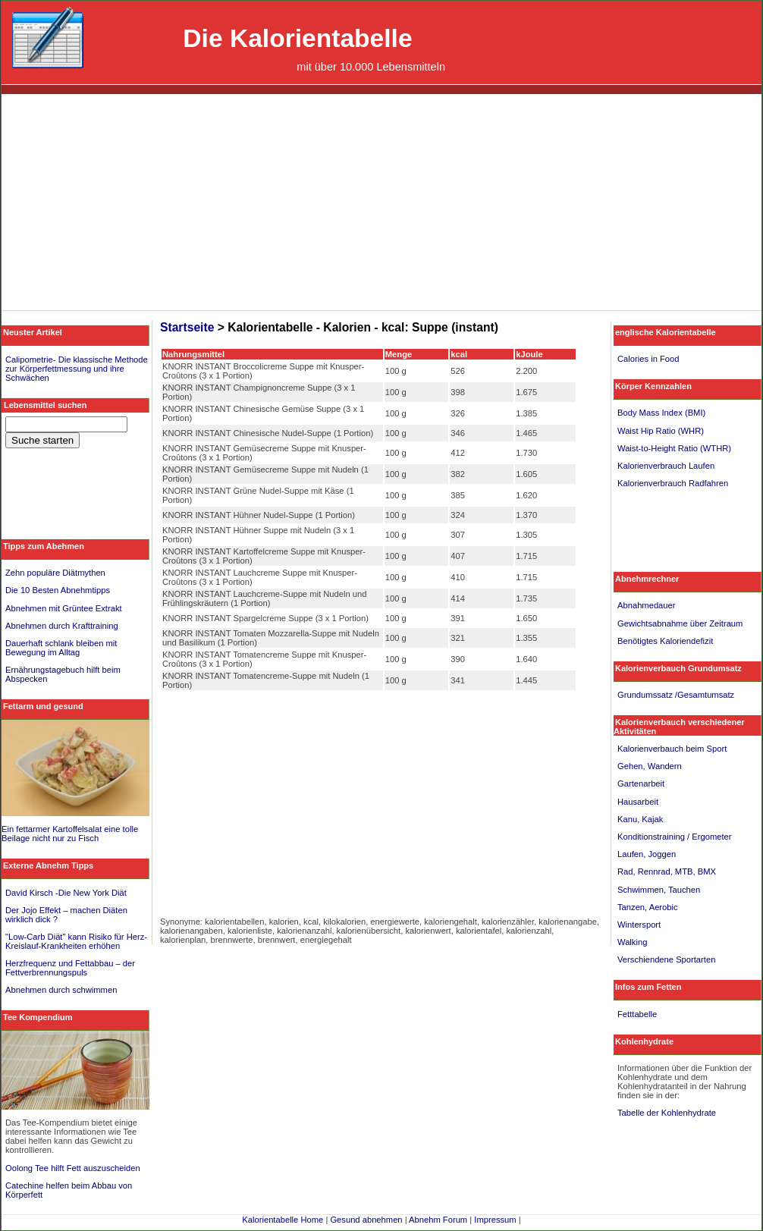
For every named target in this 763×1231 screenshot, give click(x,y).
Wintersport (639, 924)
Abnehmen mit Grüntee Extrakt (63, 608)
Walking (632, 942)
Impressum (495, 1219)
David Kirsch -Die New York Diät (66, 892)
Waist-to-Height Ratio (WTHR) (674, 448)
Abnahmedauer (646, 605)
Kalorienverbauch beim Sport (672, 748)
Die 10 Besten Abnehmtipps (57, 590)
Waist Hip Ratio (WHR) (660, 430)
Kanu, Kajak (640, 819)
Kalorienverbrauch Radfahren (672, 483)
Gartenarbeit (640, 783)
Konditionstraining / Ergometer (674, 836)
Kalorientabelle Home (282, 1219)
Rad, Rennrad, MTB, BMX (666, 871)
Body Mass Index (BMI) (661, 412)
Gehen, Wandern (649, 766)
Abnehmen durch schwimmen (61, 989)
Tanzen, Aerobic (647, 907)
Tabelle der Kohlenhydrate (666, 1112)
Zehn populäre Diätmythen (55, 572)
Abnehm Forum (438, 1219)
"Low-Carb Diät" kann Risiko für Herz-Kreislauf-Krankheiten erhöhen (76, 941)
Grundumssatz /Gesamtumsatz (675, 694)
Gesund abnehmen (366, 1219)
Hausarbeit (637, 801)
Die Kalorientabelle (297, 38)
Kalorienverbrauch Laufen (665, 465)
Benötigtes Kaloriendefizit (665, 640)
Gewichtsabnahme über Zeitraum (680, 623)
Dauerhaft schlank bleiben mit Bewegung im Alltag (61, 648)
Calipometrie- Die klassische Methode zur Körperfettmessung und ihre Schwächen (76, 368)
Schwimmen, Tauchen (658, 889)
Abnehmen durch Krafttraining (61, 625)
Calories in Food (648, 358)
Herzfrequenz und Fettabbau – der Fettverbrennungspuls (70, 968)
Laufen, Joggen (646, 854)
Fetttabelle (637, 1014)
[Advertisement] (382, 204)
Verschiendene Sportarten (666, 959)
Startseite (187, 327)
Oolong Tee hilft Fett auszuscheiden (72, 1168)
